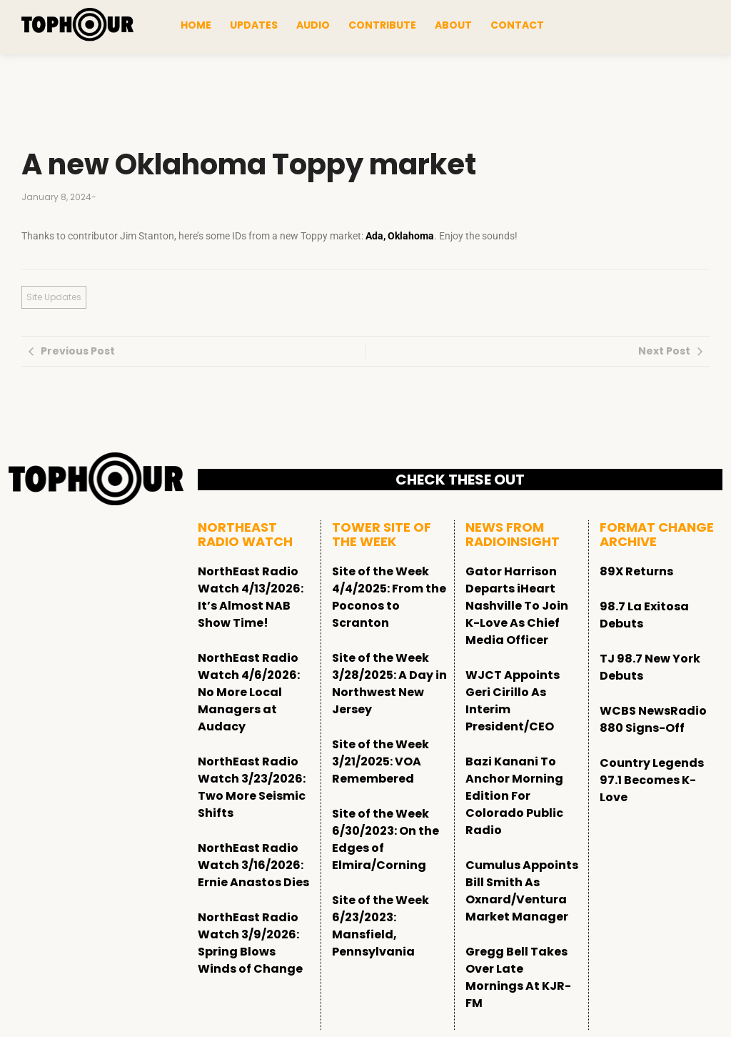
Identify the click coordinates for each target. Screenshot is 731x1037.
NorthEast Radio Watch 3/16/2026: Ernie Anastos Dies (253, 865)
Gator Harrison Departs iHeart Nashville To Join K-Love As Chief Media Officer (516, 605)
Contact (517, 25)
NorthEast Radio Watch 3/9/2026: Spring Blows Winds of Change (250, 943)
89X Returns (636, 571)
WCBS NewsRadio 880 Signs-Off (653, 719)
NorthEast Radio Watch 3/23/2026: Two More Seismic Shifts (252, 787)
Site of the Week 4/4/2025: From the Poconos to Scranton (389, 597)
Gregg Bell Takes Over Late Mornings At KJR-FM (518, 977)
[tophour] (77, 25)
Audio (313, 25)
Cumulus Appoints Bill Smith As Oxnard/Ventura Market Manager (521, 891)
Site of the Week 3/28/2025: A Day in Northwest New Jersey (389, 684)
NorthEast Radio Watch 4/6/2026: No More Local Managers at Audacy (249, 692)
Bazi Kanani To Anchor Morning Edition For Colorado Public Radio (514, 795)
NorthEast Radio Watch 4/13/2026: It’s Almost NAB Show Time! (250, 597)
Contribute (382, 25)
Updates (254, 25)
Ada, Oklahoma (400, 236)
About (453, 25)
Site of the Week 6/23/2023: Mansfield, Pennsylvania (380, 926)
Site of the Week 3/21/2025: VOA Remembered (380, 761)
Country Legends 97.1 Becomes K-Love (652, 780)
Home (196, 25)
